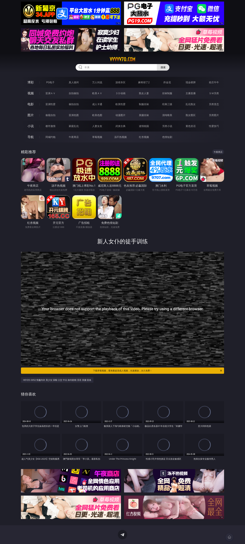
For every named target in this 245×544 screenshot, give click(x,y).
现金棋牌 (191, 82)
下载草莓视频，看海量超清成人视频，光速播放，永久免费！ (157, 371)
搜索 (163, 67)
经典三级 (167, 104)
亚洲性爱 (50, 104)
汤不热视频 (120, 137)
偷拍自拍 (74, 104)
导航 (31, 137)
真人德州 (74, 82)
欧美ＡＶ (97, 93)
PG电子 (50, 82)
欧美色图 (97, 115)
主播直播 (191, 93)
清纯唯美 (167, 115)
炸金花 (167, 82)
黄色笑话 (191, 126)
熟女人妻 (144, 93)
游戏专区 (120, 82)
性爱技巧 (214, 126)
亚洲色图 (74, 115)
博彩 (31, 82)
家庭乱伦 (74, 126)
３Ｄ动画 (120, 93)
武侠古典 (120, 126)
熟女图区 (191, 115)
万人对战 (97, 82)
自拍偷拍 (74, 93)
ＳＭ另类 (214, 93)
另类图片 (214, 115)
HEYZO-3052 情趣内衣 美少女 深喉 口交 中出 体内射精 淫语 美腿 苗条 (57, 379)
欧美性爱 (120, 104)
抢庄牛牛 (214, 82)
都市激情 (50, 126)
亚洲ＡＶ (50, 93)
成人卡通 (97, 104)
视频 (31, 93)
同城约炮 (50, 137)
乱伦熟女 (191, 104)
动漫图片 (120, 115)
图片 (31, 115)
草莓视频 (97, 137)
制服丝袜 (144, 104)
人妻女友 (97, 126)
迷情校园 (144, 126)
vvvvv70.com (122, 59)
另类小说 (167, 126)
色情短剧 (167, 137)
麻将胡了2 (144, 82)
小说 (31, 126)
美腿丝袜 (144, 115)
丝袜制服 (167, 93)
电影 (31, 104)
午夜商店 (74, 137)
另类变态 (214, 104)
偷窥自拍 (50, 115)
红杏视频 (144, 137)
